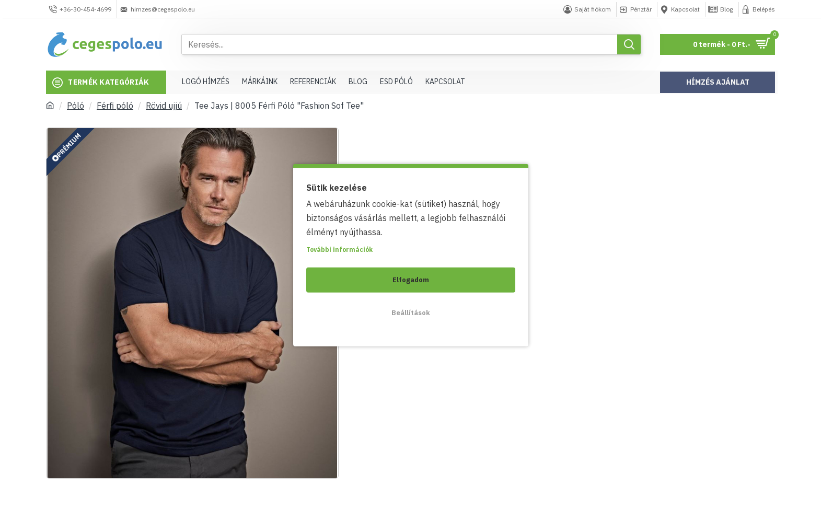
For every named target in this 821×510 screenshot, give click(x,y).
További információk (339, 249)
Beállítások (410, 312)
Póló (75, 105)
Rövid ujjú (164, 105)
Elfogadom (410, 279)
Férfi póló (115, 105)
